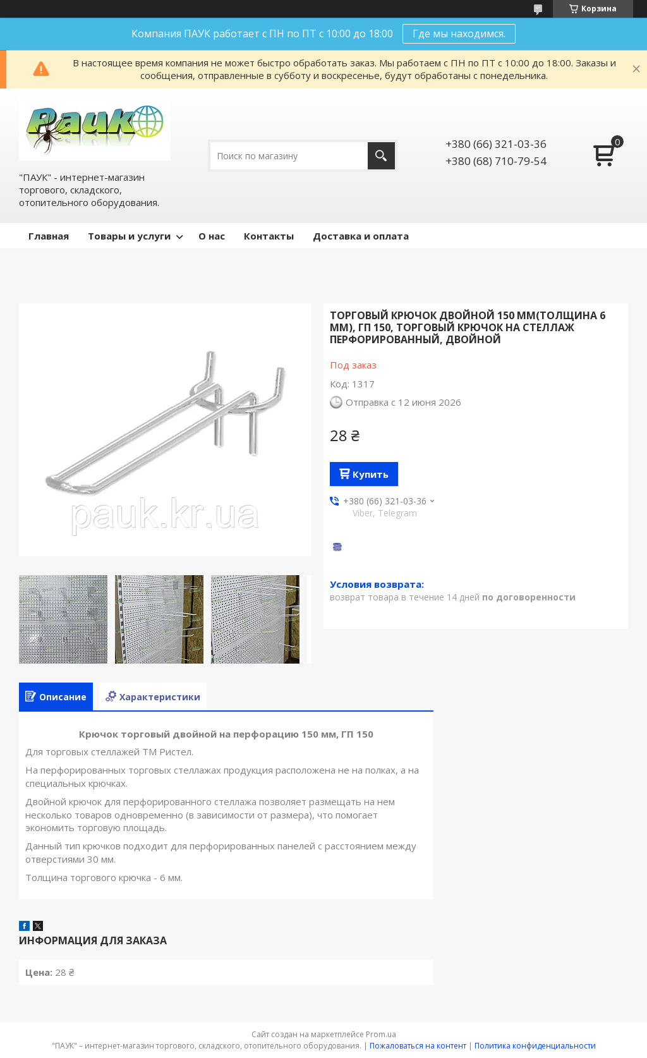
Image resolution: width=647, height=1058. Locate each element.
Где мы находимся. (459, 33)
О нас (211, 235)
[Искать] (381, 155)
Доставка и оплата (361, 235)
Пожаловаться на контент (418, 1045)
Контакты (269, 235)
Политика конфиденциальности (535, 1045)
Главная (48, 235)
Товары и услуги (129, 235)
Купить (371, 474)
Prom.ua (381, 1034)
